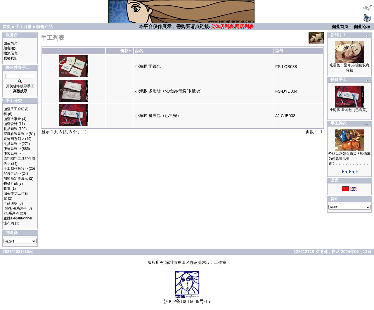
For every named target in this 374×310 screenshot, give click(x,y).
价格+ (125, 50)
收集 (7, 188)
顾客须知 (11, 48)
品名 (139, 50)
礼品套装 (11, 129)
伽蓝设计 (11, 124)
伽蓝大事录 (12, 119)
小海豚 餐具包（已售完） (158, 115)
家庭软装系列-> (16, 134)
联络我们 (11, 58)
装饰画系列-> (14, 139)
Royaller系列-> (15, 208)
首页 (7, 26)
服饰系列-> (12, 149)
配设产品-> (12, 174)
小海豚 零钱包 (148, 66)
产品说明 (11, 203)
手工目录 (23, 26)
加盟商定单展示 (16, 178)
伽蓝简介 (11, 43)
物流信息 (11, 53)
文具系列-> (12, 144)
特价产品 (44, 26)
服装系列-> (12, 154)
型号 (279, 50)
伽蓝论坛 (362, 26)
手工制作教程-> (16, 169)
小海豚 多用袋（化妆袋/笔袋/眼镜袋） (169, 91)
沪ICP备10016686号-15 (187, 301)
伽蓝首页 (340, 26)
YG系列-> (11, 213)
